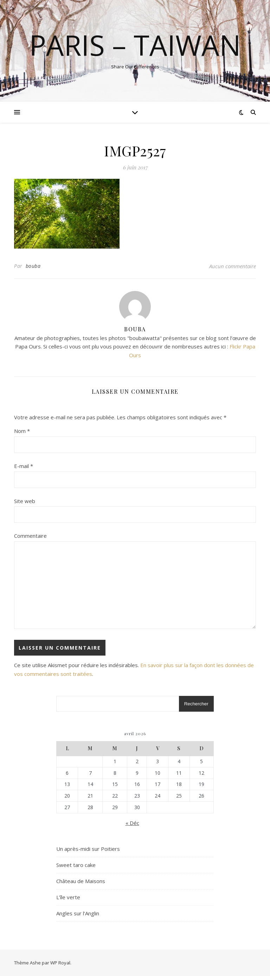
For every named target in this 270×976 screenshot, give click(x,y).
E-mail (23, 465)
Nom (22, 430)
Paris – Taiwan (135, 45)
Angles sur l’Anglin (77, 913)
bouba (33, 266)
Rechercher (196, 703)
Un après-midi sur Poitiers (88, 848)
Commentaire (30, 535)
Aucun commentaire (232, 266)
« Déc (132, 822)
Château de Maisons (80, 880)
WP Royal (60, 963)
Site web (24, 500)
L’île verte (68, 897)
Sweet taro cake (76, 864)
